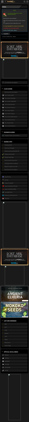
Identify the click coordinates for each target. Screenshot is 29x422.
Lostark (6, 1)
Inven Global (11, 1)
